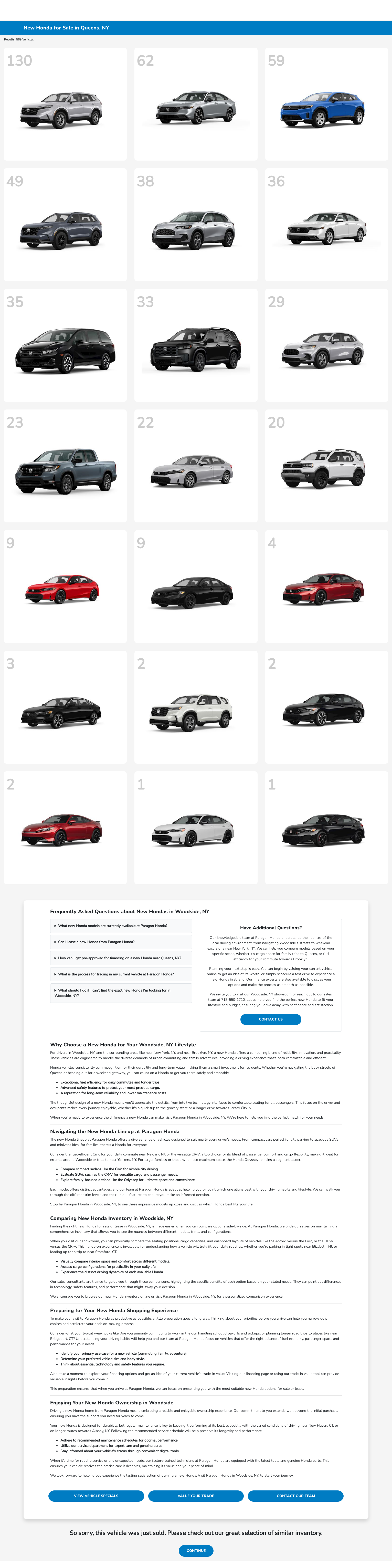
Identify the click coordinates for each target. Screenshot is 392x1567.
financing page (257, 1373)
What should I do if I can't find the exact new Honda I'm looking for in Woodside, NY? (113, 993)
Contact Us (271, 1019)
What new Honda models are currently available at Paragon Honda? (112, 925)
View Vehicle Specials (96, 1496)
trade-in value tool (305, 1373)
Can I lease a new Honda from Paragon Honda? (96, 942)
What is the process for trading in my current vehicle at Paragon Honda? (116, 974)
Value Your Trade (196, 1496)
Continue (196, 1550)
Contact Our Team (296, 1496)
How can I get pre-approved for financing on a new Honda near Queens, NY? (119, 958)
